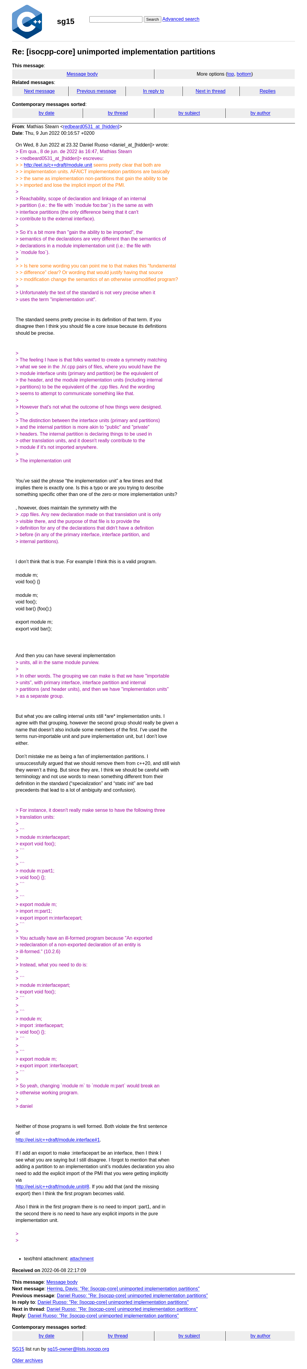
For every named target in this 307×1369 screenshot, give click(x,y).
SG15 (18, 1349)
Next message (39, 91)
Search (152, 19)
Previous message (96, 91)
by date (46, 113)
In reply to (153, 91)
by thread (118, 113)
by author (260, 113)
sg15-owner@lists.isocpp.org (78, 1349)
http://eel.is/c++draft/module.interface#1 (58, 1139)
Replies (268, 91)
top (230, 74)
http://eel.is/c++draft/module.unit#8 (52, 1186)
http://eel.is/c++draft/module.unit (58, 165)
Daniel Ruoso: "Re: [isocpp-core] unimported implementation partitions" (132, 1295)
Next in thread (210, 91)
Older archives (27, 1360)
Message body (82, 74)
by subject (189, 113)
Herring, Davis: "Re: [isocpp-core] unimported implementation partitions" (123, 1288)
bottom (244, 74)
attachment (82, 1258)
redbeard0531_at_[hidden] (91, 126)
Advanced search (181, 19)
